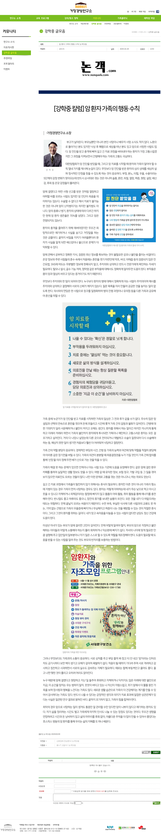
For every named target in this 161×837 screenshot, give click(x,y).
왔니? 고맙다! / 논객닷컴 (66, 745)
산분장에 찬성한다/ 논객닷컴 (68, 741)
